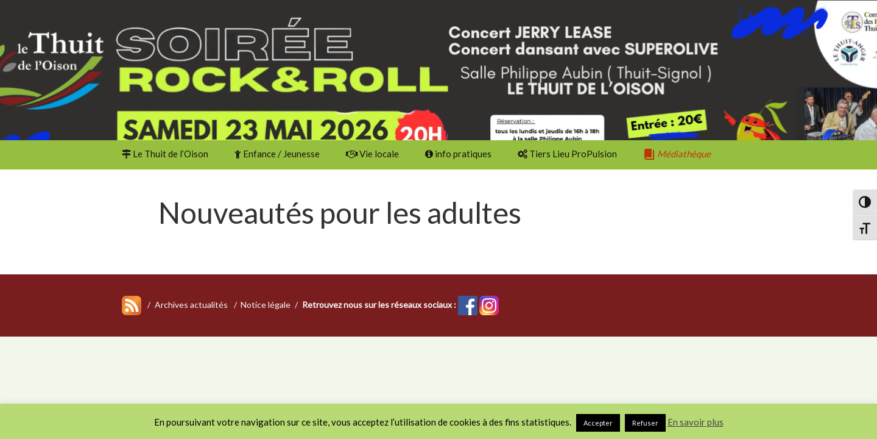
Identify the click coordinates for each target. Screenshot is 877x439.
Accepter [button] (598, 423)
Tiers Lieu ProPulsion (567, 153)
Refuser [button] (645, 423)
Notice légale (266, 304)
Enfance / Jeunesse (277, 153)
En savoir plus (695, 421)
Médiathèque (677, 154)
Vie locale (372, 153)
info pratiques (458, 153)
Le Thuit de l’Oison (165, 153)
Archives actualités (191, 304)
